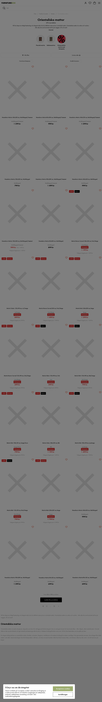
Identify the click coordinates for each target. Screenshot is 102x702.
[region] (39, 691)
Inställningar (63, 694)
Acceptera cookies (63, 689)
